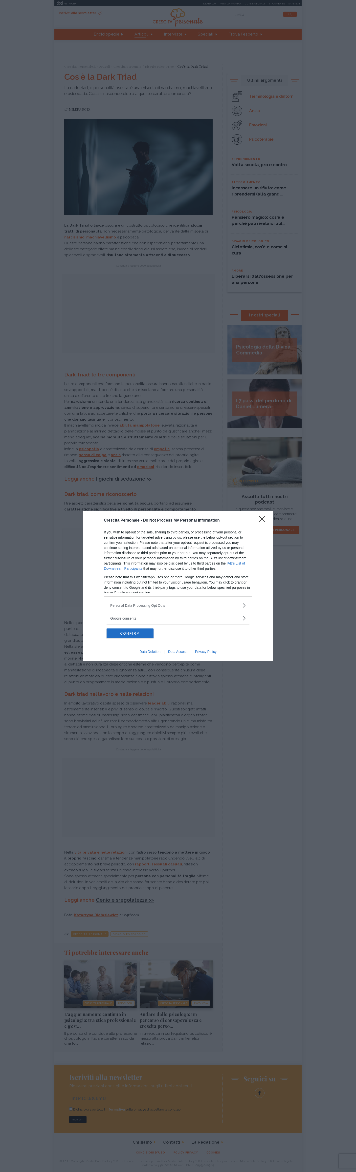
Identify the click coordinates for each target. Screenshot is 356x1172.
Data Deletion (149, 652)
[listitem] (178, 605)
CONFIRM (130, 633)
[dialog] (178, 586)
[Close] (263, 520)
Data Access (177, 652)
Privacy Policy (206, 652)
